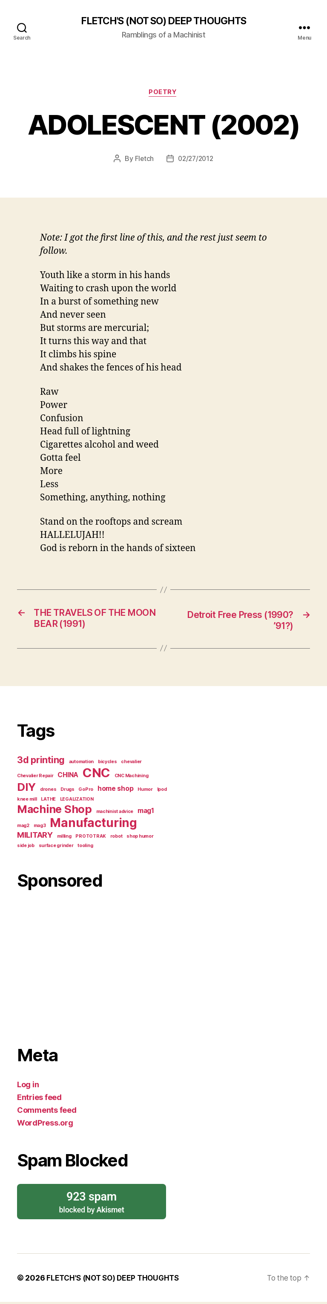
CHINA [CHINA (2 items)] (67, 777)
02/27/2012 (196, 160)
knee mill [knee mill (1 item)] (27, 801)
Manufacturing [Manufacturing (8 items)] (93, 825)
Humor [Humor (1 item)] (145, 791)
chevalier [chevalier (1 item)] (131, 764)
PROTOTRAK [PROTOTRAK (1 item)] (90, 838)
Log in (28, 1086)
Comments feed (47, 1112)
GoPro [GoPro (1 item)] (85, 791)
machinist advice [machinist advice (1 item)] (115, 813)
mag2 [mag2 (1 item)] (23, 827)
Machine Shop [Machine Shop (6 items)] (54, 811)
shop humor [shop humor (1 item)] (139, 838)
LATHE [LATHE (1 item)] (48, 801)
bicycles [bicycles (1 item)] (107, 764)
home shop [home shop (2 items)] (116, 791)
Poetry (163, 94)
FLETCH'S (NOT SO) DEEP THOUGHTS (163, 21)
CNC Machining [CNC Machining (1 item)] (132, 778)
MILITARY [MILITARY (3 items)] (35, 837)
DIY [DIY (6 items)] (26, 789)
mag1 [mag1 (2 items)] (146, 813)
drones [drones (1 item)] (48, 791)
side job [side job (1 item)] (25, 847)
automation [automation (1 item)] (81, 764)
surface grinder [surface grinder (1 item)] (56, 847)
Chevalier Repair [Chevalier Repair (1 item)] (35, 778)
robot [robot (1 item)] (116, 838)
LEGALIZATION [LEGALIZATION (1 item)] (77, 801)
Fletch (142, 160)
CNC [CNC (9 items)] (96, 774)
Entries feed (39, 1099)
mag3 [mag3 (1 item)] (40, 827)
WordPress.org (45, 1124)
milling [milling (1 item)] (64, 838)
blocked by (91, 1203)
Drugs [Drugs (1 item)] (67, 791)
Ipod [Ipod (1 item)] (162, 791)
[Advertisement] (94, 965)
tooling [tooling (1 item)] (85, 847)
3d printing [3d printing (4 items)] (41, 761)
